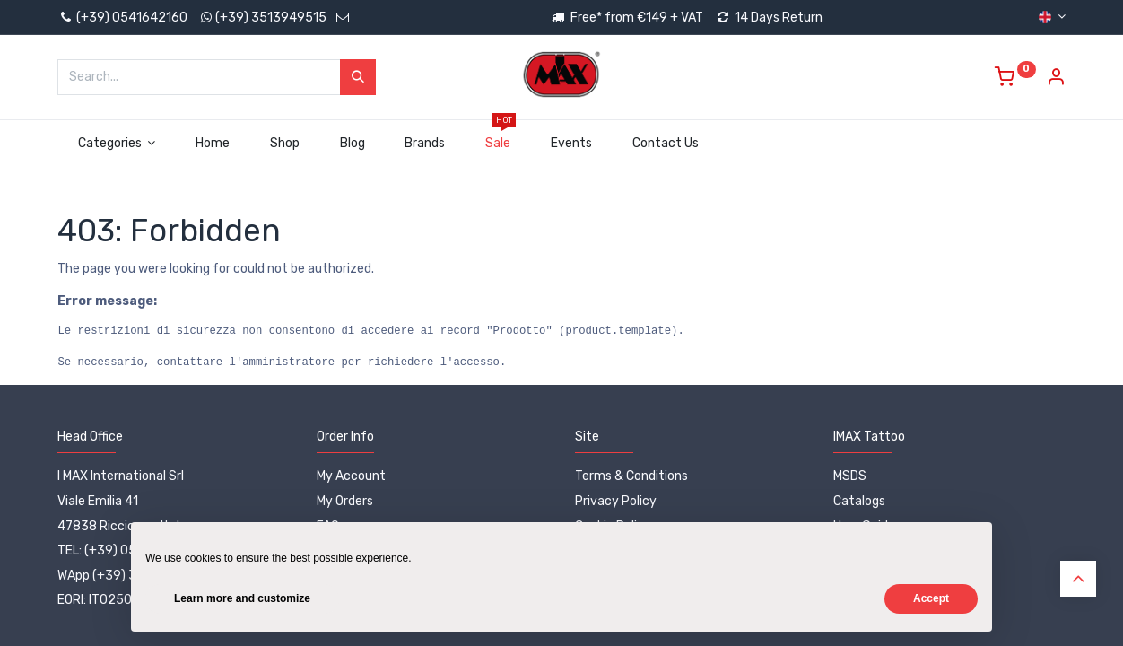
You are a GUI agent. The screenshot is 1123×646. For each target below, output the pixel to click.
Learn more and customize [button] (242, 598)
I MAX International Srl (120, 476)
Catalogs (859, 501)
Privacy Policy (616, 501)
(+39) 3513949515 (270, 17)
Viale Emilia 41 (97, 501)
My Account (351, 476)
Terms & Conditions (631, 476)
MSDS (849, 476)
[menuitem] (213, 143)
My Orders (345, 501)
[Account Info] (1056, 79)
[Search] (358, 77)
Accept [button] (931, 598)
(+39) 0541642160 (122, 17)
